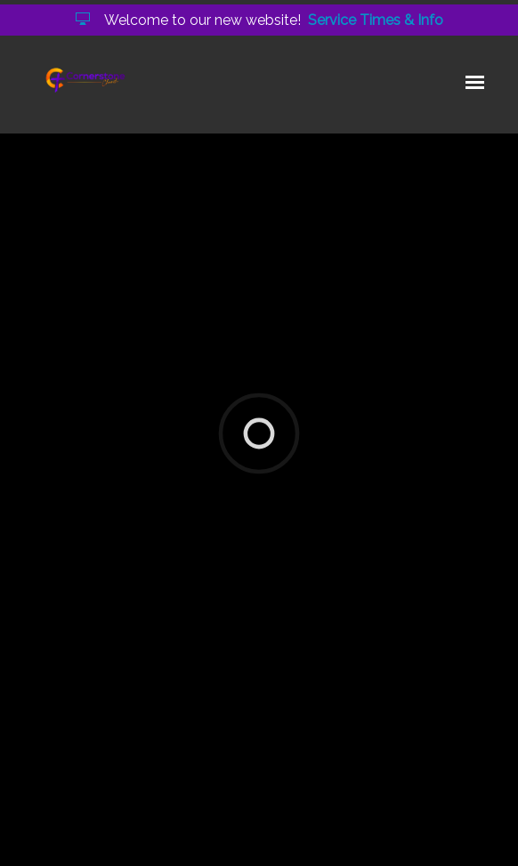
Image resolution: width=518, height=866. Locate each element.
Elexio (266, 838)
